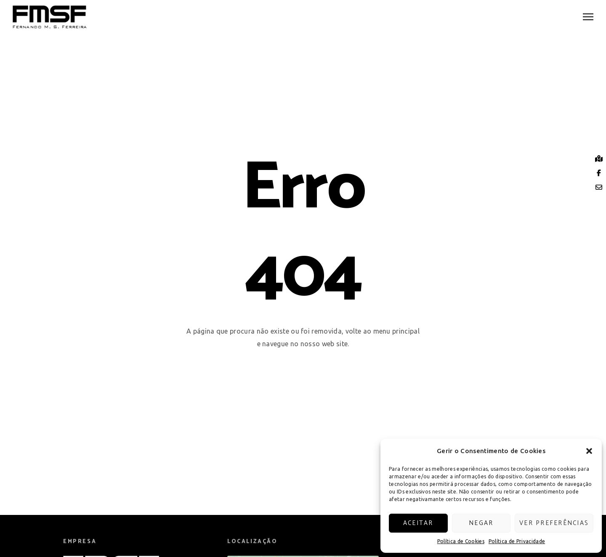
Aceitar (418, 523)
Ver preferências (554, 523)
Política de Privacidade (517, 541)
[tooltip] (599, 158)
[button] (589, 451)
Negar (481, 523)
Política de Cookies (460, 541)
